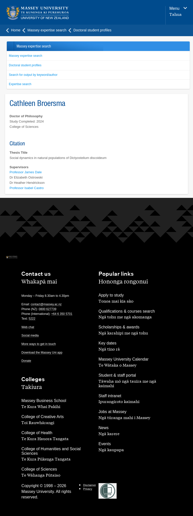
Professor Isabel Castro (27, 188)
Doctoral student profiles (25, 65)
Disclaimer (89, 485)
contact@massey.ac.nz (46, 304)
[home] (37, 13)
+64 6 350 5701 (61, 314)
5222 (32, 318)
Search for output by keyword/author (33, 75)
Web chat (27, 327)
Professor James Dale (26, 172)
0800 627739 (47, 309)
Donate (26, 361)
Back (10, 46)
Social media (30, 335)
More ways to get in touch (38, 344)
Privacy (87, 488)
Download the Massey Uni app (41, 352)
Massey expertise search (25, 56)
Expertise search (20, 84)
